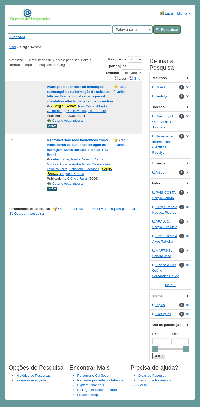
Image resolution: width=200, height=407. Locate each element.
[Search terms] (59, 29)
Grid (135, 78)
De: (155, 334)
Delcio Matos (76, 111)
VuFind (18, 15)
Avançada (17, 37)
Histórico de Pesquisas (33, 375)
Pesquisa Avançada (31, 380)
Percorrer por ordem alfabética (100, 380)
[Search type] (132, 29)
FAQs (142, 385)
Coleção (158, 107)
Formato (158, 163)
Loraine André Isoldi (75, 164)
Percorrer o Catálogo (93, 375)
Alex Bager (61, 159)
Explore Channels (90, 385)
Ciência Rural (77, 178)
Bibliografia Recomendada (97, 390)
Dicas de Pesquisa (152, 375)
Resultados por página (117, 62)
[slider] (155, 349)
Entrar (167, 13)
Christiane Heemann (84, 169)
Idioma (184, 13)
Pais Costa (74, 106)
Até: (174, 334)
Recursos (159, 78)
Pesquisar (167, 29)
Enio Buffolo (97, 111)
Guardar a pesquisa (27, 213)
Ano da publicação (167, 325)
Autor (12, 47)
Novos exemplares (91, 395)
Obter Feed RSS (68, 209)
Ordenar (112, 73)
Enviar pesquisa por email (114, 209)
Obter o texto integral (65, 120)
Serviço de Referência (155, 380)
